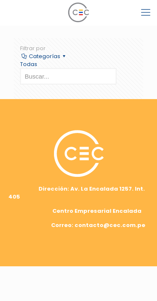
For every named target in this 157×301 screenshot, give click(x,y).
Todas (28, 64)
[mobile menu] (146, 12)
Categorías (44, 56)
